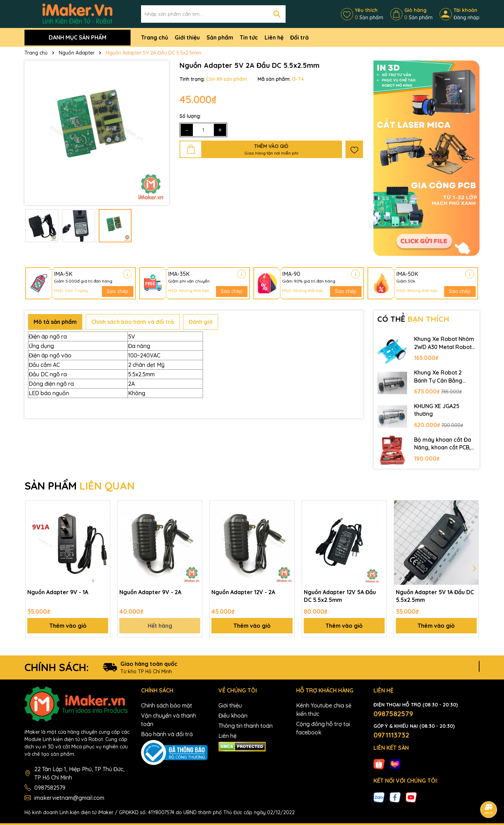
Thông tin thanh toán (245, 725)
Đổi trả (299, 37)
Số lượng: (190, 116)
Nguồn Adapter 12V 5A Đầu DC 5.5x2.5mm (340, 596)
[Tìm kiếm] (277, 14)
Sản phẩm (219, 37)
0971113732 (391, 735)
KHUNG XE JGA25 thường (437, 410)
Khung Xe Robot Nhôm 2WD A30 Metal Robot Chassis (444, 343)
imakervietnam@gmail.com (69, 797)
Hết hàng (160, 625)
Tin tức (249, 37)
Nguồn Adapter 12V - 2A (243, 592)
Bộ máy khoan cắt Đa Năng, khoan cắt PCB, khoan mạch (442, 443)
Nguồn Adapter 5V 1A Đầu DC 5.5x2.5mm (435, 596)
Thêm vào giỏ (67, 625)
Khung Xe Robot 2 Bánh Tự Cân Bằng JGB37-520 (438, 376)
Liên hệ (274, 37)
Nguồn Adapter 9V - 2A (150, 592)
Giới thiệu (187, 37)
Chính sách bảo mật (166, 705)
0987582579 (49, 787)
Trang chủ (154, 37)
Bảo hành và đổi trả (167, 734)
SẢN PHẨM (79, 485)
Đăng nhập (466, 17)
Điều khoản (232, 715)
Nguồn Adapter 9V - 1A (57, 592)
